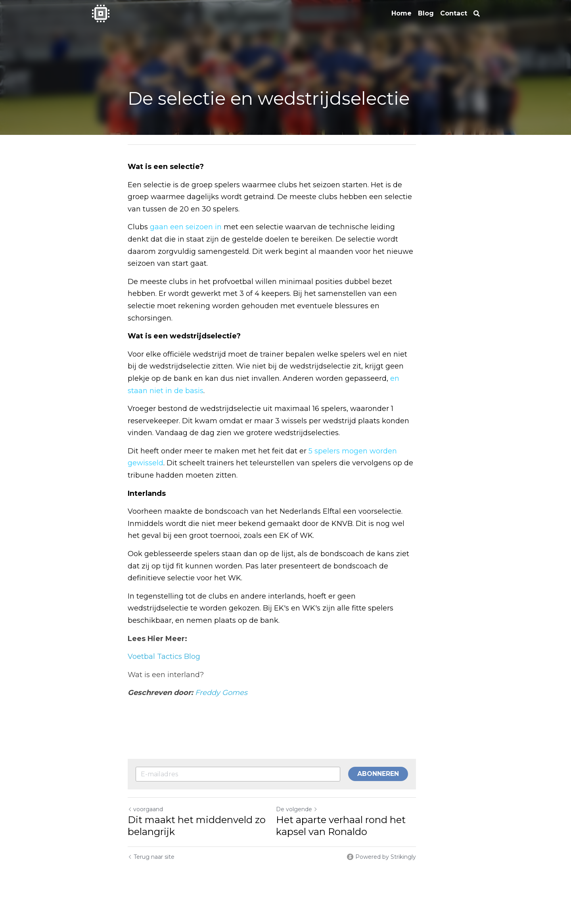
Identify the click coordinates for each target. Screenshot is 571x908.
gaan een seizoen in (186, 227)
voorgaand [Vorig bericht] (145, 772)
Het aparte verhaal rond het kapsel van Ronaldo (354, 789)
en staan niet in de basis (387, 354)
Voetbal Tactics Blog (164, 620)
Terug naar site (151, 820)
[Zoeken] (476, 13)
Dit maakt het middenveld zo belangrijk (197, 789)
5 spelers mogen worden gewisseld (371, 414)
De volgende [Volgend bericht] (310, 772)
